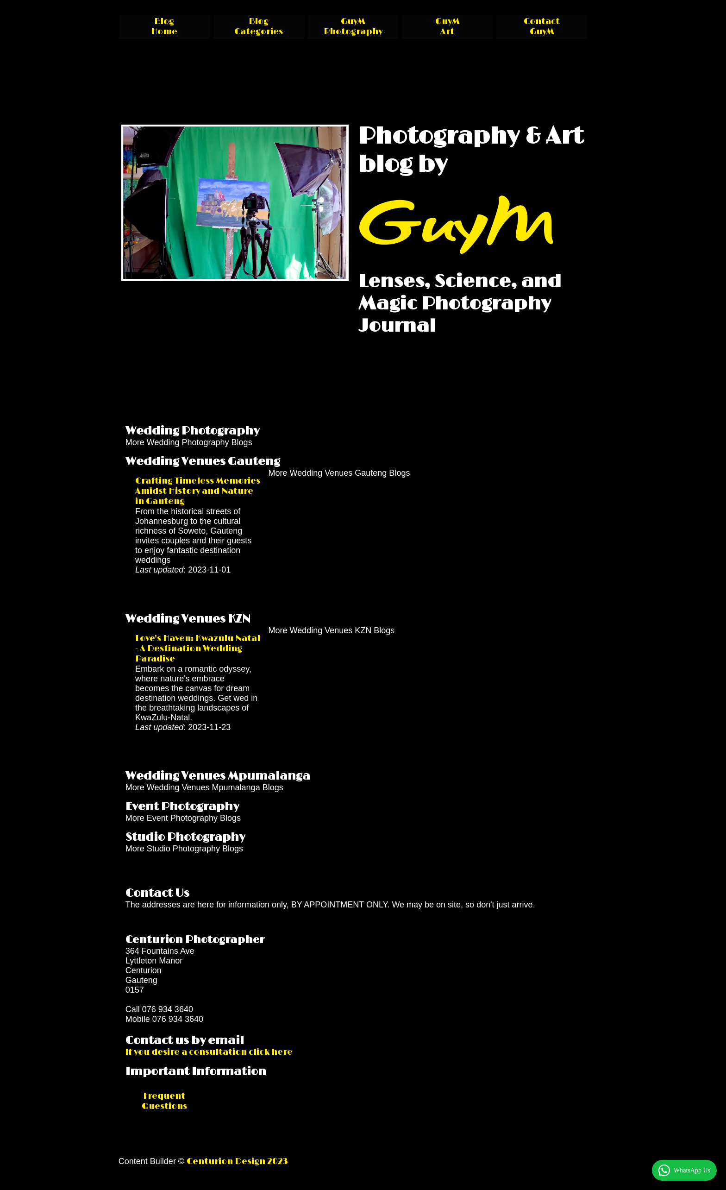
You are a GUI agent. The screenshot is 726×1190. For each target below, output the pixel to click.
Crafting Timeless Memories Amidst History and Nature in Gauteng (197, 491)
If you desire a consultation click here (209, 1052)
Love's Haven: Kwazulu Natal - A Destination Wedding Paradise (197, 649)
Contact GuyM (542, 27)
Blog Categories (258, 27)
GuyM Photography (353, 27)
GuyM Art (447, 27)
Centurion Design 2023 (237, 1162)
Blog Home (164, 27)
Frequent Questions (164, 1101)
